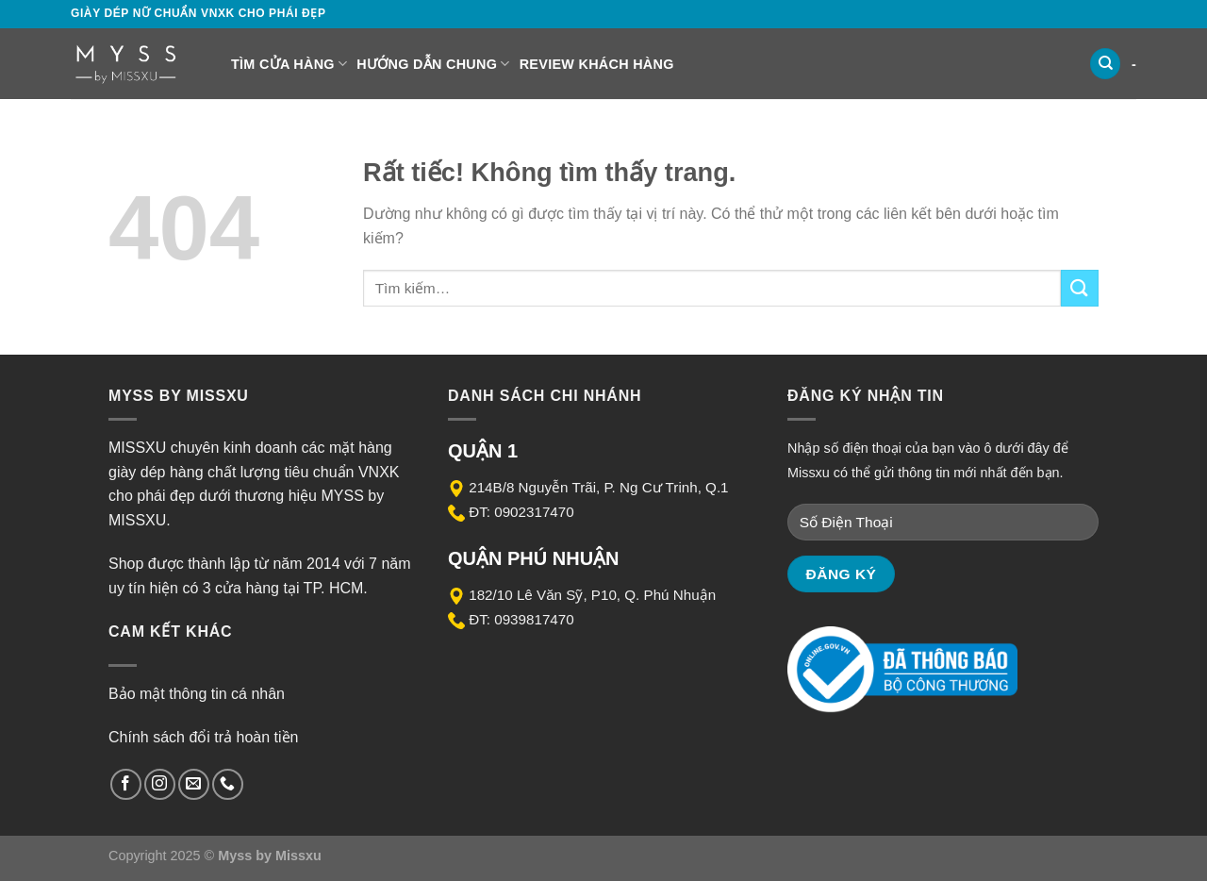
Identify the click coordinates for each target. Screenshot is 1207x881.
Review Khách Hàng (597, 64)
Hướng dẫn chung (432, 64)
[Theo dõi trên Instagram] (159, 784)
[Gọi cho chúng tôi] (227, 784)
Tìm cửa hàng (289, 64)
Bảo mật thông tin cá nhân (196, 694)
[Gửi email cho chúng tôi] (193, 784)
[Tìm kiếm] (1105, 63)
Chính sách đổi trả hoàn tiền (203, 737)
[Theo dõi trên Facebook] (125, 784)
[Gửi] (1080, 288)
